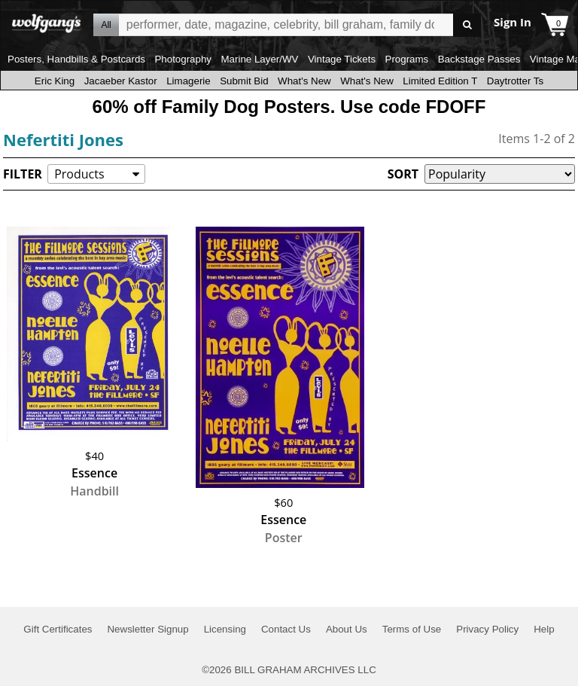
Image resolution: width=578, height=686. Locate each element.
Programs (407, 59)
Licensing (225, 629)
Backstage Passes (479, 59)
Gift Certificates (57, 629)
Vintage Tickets (342, 59)
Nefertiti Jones (63, 139)
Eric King (55, 81)
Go (467, 25)
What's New (304, 81)
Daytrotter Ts (515, 81)
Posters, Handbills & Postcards (76, 59)
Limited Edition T (440, 81)
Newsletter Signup (147, 629)
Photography (182, 59)
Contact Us (286, 629)
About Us (346, 629)
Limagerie (188, 81)
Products (79, 174)
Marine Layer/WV (259, 59)
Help (544, 629)
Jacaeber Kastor (120, 81)
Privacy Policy (487, 629)
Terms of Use (412, 629)
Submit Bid (244, 81)
